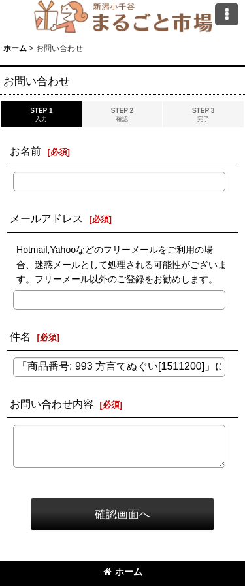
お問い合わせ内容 (51, 404)
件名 (20, 336)
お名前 (25, 151)
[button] (226, 14)
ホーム (122, 571)
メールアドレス (46, 218)
